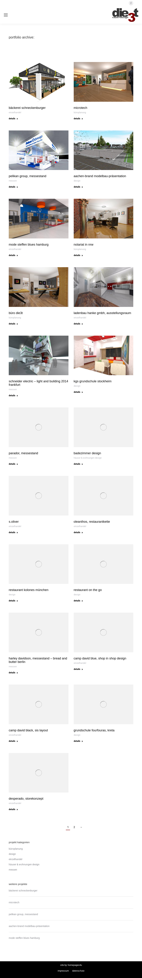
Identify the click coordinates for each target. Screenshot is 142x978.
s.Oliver (14, 521)
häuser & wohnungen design (88, 458)
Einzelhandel (15, 112)
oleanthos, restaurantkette (92, 521)
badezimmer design (87, 453)
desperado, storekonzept (26, 798)
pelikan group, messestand (27, 176)
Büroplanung (80, 112)
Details (13, 118)
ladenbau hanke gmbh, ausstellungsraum (102, 313)
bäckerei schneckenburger (27, 108)
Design (77, 180)
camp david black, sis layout (28, 730)
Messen (13, 180)
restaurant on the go (88, 590)
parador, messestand (23, 453)
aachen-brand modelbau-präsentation (100, 176)
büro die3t (16, 313)
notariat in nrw (83, 244)
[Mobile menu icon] (5, 15)
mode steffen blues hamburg (29, 244)
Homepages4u (75, 965)
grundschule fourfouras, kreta (94, 730)
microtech (80, 108)
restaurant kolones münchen (28, 590)
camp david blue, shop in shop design (100, 658)
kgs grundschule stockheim (93, 381)
